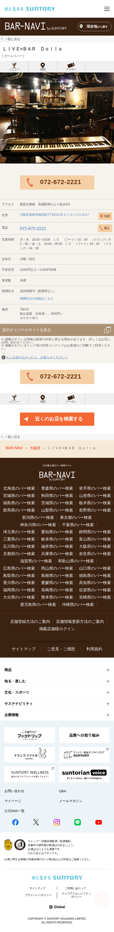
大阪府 (36, 448)
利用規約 (94, 649)
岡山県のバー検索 (57, 568)
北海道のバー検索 (19, 488)
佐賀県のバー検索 (95, 590)
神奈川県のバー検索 (38, 525)
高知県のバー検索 (95, 582)
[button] (110, 118)
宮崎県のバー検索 (95, 597)
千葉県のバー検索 (78, 525)
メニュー (14, 69)
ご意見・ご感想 (61, 649)
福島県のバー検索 (19, 503)
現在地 (97, 26)
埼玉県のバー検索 (19, 532)
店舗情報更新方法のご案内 (80, 621)
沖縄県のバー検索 (78, 604)
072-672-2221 (60, 182)
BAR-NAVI (15, 448)
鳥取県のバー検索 (19, 575)
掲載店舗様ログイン (57, 629)
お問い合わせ (14, 791)
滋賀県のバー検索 (36, 561)
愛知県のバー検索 (57, 532)
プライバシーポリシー (38, 895)
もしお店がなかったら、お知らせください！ (37, 357)
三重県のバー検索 (19, 539)
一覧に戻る (12, 39)
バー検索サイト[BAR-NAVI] (35, 26)
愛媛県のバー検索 (57, 582)
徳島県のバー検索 (95, 575)
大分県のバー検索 (19, 597)
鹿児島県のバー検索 (38, 604)
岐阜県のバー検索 (57, 539)
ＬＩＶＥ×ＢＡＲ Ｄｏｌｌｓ (32, 49)
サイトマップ (24, 649)
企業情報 (11, 715)
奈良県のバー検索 (95, 554)
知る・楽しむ (15, 681)
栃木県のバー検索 (95, 503)
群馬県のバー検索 (19, 510)
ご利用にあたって (75, 888)
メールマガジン (70, 801)
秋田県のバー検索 (57, 495)
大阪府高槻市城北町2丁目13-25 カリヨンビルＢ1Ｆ (55, 214)
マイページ (12, 801)
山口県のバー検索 (95, 568)
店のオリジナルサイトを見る (26, 330)
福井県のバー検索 (57, 546)
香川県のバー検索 (19, 582)
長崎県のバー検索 (57, 590)
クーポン (71, 69)
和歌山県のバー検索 (76, 561)
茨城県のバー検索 (57, 503)
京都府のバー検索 (19, 554)
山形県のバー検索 (95, 495)
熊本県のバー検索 (57, 597)
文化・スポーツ (16, 692)
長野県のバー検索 (95, 510)
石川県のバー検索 (19, 546)
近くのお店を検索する (59, 419)
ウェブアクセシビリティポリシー (76, 895)
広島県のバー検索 (19, 568)
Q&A (62, 791)
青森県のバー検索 (57, 488)
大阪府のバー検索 (95, 546)
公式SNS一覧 (14, 811)
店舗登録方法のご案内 (30, 621)
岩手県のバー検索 (95, 488)
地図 (42, 69)
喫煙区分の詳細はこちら (37, 298)
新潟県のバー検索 (38, 517)
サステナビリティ (18, 704)
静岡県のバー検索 (95, 532)
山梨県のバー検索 (57, 510)
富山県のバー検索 (95, 539)
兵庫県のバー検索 (57, 554)
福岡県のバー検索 (19, 590)
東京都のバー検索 (76, 517)
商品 (8, 670)
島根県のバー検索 (57, 575)
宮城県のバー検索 (19, 495)
